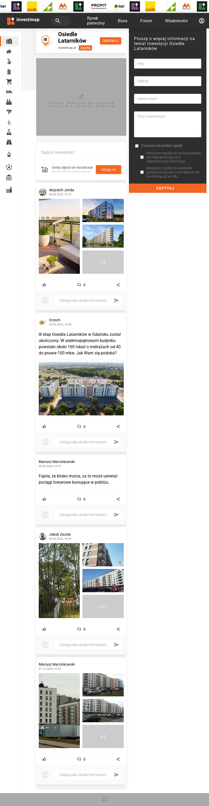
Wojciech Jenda (61, 190)
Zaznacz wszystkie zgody (161, 145)
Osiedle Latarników (72, 37)
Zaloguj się (108, 169)
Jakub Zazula (60, 534)
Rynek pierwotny (96, 21)
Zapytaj (85, 48)
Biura (122, 20)
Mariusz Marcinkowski (57, 462)
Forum (146, 20)
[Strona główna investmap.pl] (23, 21)
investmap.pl (67, 48)
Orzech (54, 320)
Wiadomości (176, 20)
